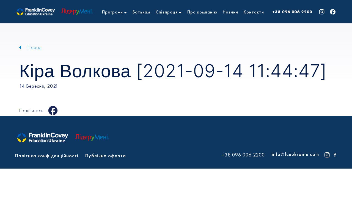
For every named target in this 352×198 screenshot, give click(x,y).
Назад (35, 47)
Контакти (254, 12)
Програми (112, 12)
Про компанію (202, 12)
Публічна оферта (105, 155)
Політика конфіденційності (46, 155)
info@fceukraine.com (295, 154)
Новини (230, 12)
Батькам (141, 12)
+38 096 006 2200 (292, 11)
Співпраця (167, 12)
